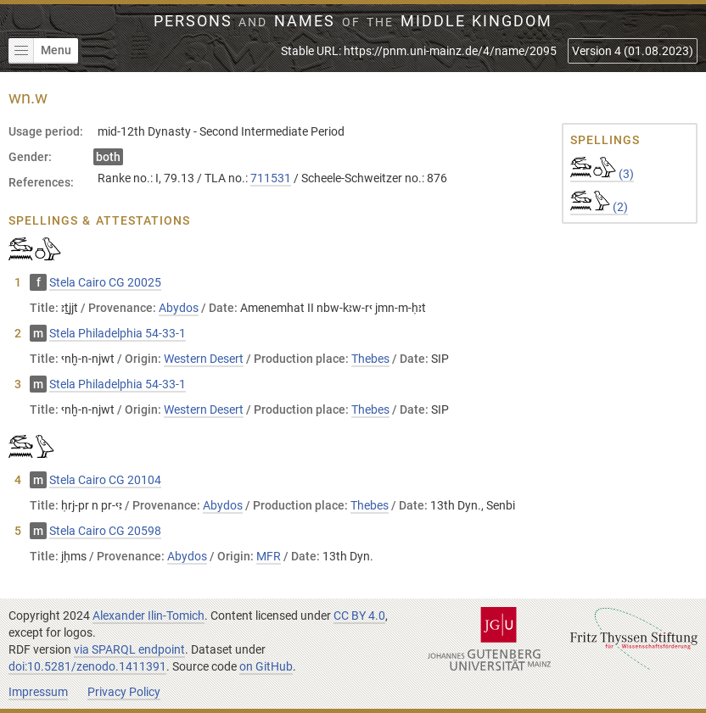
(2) (599, 207)
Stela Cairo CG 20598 (105, 531)
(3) (602, 174)
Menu (39, 51)
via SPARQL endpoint (129, 649)
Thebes (370, 358)
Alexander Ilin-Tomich (148, 615)
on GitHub (266, 666)
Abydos (179, 308)
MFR (268, 556)
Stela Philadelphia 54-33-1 (117, 333)
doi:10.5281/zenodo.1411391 (87, 666)
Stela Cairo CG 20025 (105, 282)
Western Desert (204, 358)
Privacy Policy (123, 692)
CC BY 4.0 (359, 615)
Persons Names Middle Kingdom (353, 21)
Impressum (38, 692)
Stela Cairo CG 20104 (105, 480)
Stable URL (419, 51)
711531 (270, 178)
